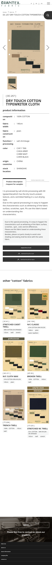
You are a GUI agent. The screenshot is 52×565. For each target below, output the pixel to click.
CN (41, 4)
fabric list (6, 550)
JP (28, 4)
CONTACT (26, 527)
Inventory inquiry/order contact (37, 183)
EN (34, 4)
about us (6, 557)
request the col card (26, 249)
